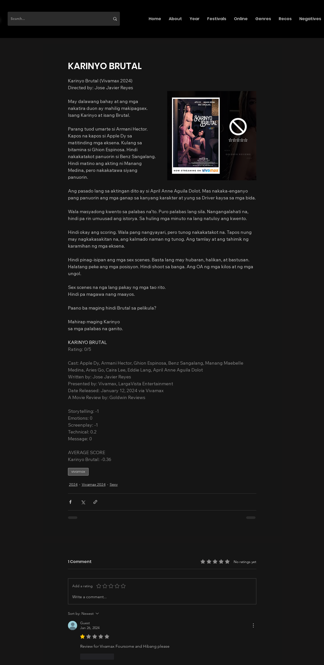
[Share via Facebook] (70, 502)
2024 (73, 484)
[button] (175, 18)
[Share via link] (95, 502)
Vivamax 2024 (94, 484)
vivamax (78, 471)
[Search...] (57, 19)
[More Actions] (253, 625)
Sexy (114, 484)
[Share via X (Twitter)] (82, 502)
